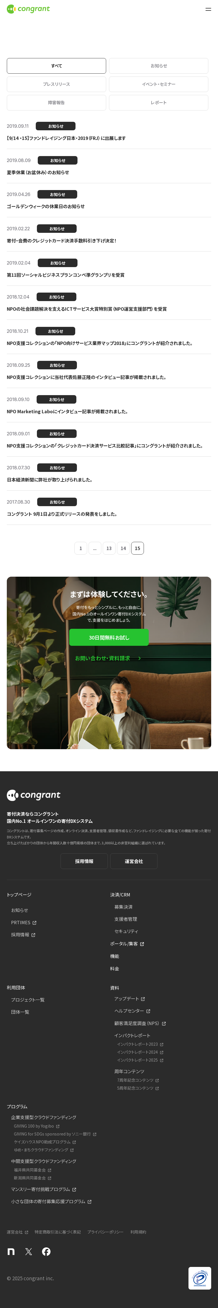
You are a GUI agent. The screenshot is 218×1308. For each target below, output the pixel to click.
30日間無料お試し (109, 637)
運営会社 (134, 861)
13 (109, 548)
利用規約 (138, 1232)
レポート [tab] (159, 102)
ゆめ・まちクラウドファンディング (41, 1149)
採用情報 (84, 861)
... (95, 548)
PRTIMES (20, 922)
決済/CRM (120, 894)
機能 (114, 956)
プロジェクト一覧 (28, 999)
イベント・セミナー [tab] (159, 84)
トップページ (19, 894)
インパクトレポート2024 (137, 1052)
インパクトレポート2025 (137, 1060)
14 (123, 548)
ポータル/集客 (124, 943)
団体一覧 (20, 1011)
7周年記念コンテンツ (135, 1080)
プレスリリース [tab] (56, 84)
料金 (114, 968)
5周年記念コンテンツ (135, 1088)
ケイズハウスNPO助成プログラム (42, 1141)
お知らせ (19, 910)
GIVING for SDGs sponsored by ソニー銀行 (52, 1134)
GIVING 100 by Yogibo (34, 1126)
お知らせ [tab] (159, 66)
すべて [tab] (56, 66)
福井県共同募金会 (30, 1170)
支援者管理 (125, 918)
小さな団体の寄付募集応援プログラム (48, 1201)
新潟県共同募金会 (30, 1177)
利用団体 (16, 987)
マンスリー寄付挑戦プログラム (40, 1189)
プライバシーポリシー (105, 1232)
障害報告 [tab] (56, 102)
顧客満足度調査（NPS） (137, 1023)
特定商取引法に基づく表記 (58, 1232)
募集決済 (123, 906)
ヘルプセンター (129, 1010)
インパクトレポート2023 (137, 1044)
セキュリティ (126, 931)
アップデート (126, 998)
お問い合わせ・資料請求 (102, 658)
